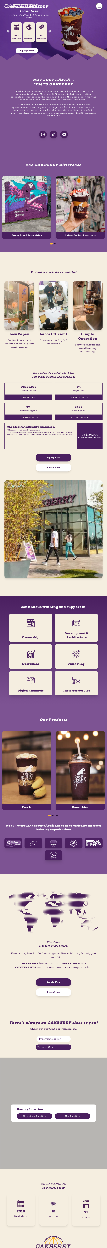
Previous (8, 31)
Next (49, 31)
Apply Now (27, 50)
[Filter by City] (53, 1047)
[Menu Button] (99, 6)
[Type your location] (54, 1039)
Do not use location (34, 1116)
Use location (72, 1116)
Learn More (53, 467)
